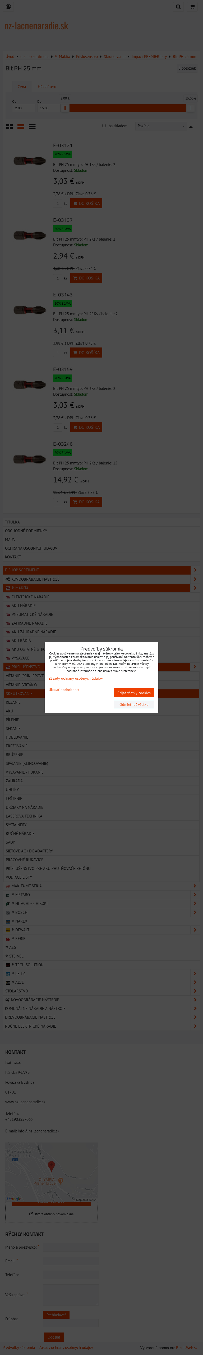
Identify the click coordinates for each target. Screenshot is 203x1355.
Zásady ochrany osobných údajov (76, 678)
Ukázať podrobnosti (65, 690)
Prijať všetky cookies (134, 692)
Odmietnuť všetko (134, 704)
